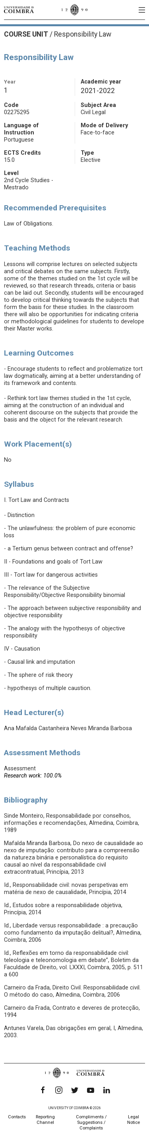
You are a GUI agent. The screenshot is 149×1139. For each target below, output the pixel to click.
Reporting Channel (45, 1119)
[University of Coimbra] (19, 9)
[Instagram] (59, 1090)
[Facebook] (43, 1090)
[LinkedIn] (106, 1090)
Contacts (17, 1117)
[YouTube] (91, 1090)
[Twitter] (75, 1090)
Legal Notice (133, 1119)
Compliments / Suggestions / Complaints (91, 1122)
